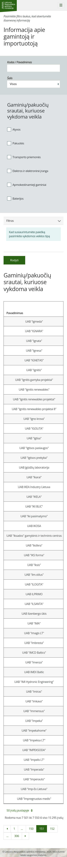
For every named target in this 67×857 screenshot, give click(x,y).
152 (52, 829)
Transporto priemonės (24, 157)
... (22, 829)
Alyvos (13, 129)
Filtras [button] (33, 221)
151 (41, 829)
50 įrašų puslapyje (19, 810)
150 (31, 829)
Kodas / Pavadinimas (19, 62)
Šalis (10, 78)
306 (16, 836)
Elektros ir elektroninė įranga (27, 171)
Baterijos (15, 198)
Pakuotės (15, 143)
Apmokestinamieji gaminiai (26, 185)
